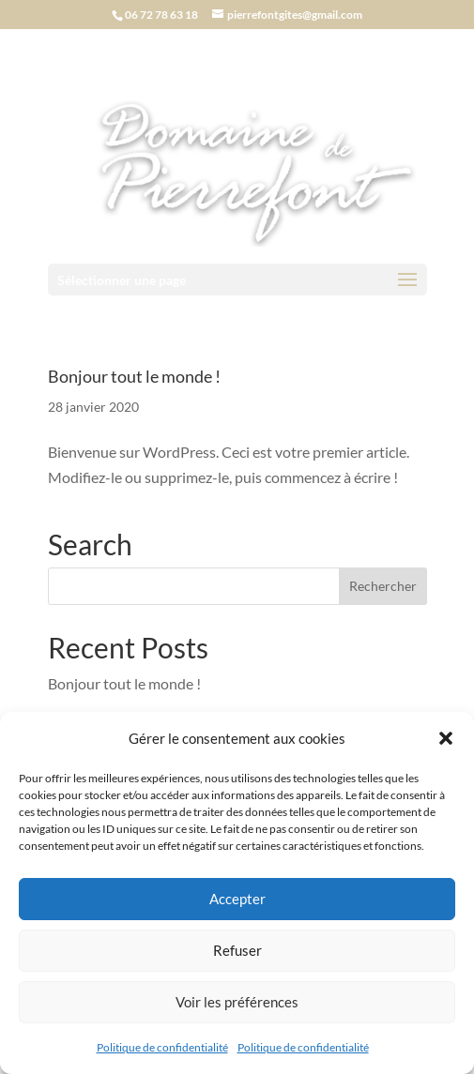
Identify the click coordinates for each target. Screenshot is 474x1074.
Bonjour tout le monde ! (134, 376)
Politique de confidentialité (162, 1047)
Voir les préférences (237, 1001)
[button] (445, 738)
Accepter (237, 898)
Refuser (237, 950)
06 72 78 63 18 (161, 15)
